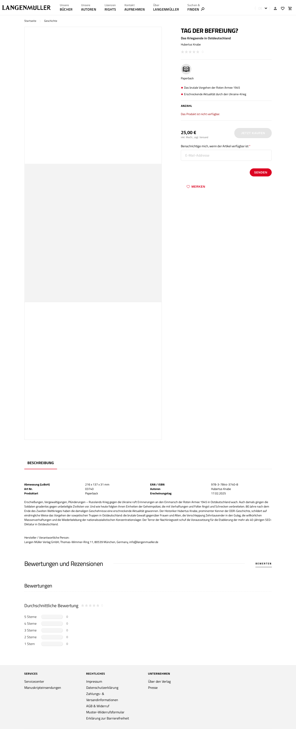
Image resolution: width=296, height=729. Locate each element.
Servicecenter (34, 681)
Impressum (94, 681)
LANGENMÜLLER (166, 9)
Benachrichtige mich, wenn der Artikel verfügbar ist (214, 146)
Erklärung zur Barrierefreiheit (107, 718)
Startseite (30, 21)
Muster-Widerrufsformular (105, 712)
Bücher (66, 9)
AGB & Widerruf (97, 705)
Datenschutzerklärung (102, 687)
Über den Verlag (159, 681)
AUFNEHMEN (134, 9)
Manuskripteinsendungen (42, 687)
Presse (153, 687)
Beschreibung (40, 463)
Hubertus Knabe (191, 44)
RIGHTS (110, 9)
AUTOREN (88, 9)
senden (260, 172)
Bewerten (263, 563)
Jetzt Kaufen (253, 133)
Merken (196, 186)
